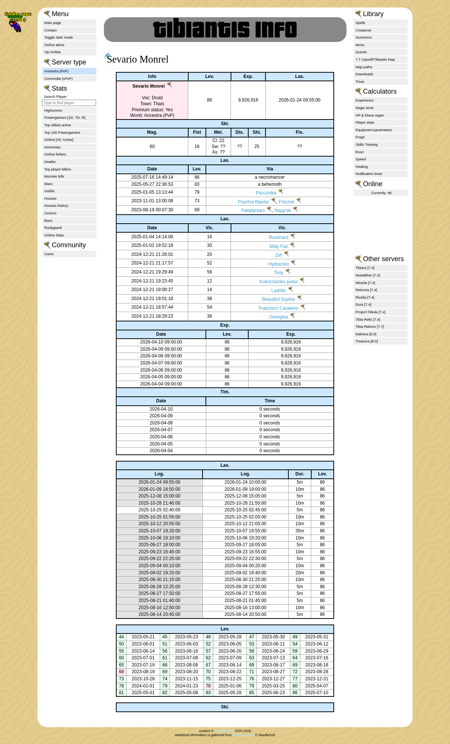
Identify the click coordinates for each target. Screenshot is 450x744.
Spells (360, 23)
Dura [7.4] (363, 304)
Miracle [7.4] (365, 283)
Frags (360, 137)
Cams (49, 254)
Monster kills (54, 176)
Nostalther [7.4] (368, 275)
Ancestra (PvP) (56, 71)
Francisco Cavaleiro (272, 308)
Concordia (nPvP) (58, 78)
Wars (48, 184)
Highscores (53, 110)
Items (360, 45)
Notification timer (369, 174)
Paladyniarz (248, 210)
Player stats (365, 122)
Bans (48, 220)
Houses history (56, 205)
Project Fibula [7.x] (370, 312)
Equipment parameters (374, 130)
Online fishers (55, 154)
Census (50, 213)
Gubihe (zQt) (224, 731)
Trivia (360, 81)
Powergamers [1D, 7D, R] (64, 117)
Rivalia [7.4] (365, 297)
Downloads (364, 74)
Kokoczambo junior (272, 281)
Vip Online (52, 52)
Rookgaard (53, 228)
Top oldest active (57, 125)
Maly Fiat (272, 246)
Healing (362, 166)
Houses (50, 198)
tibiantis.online (243, 735)
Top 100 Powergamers (62, 132)
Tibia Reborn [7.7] (370, 326)
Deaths (50, 162)
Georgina (271, 317)
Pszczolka (261, 193)
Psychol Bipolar (248, 202)
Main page (52, 23)
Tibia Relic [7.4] (368, 319)
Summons (364, 37)
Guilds (49, 191)
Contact (50, 30)
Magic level (365, 108)
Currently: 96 (381, 193)
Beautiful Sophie (271, 299)
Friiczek (281, 202)
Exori (360, 152)
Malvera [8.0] (366, 334)
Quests (361, 52)
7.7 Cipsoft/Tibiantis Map (375, 59)
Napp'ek (278, 210)
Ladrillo (272, 290)
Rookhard (272, 237)
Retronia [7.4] (366, 290)
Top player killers (57, 169)
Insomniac (52, 147)
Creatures (363, 30)
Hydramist (272, 264)
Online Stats (54, 235)
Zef (271, 255)
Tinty (272, 272)
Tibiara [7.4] (365, 268)
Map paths (364, 67)
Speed (361, 159)
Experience (365, 100)
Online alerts (54, 45)
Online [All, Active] (58, 139)
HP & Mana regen (370, 115)
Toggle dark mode (58, 37)
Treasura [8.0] (367, 341)
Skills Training (367, 144)
